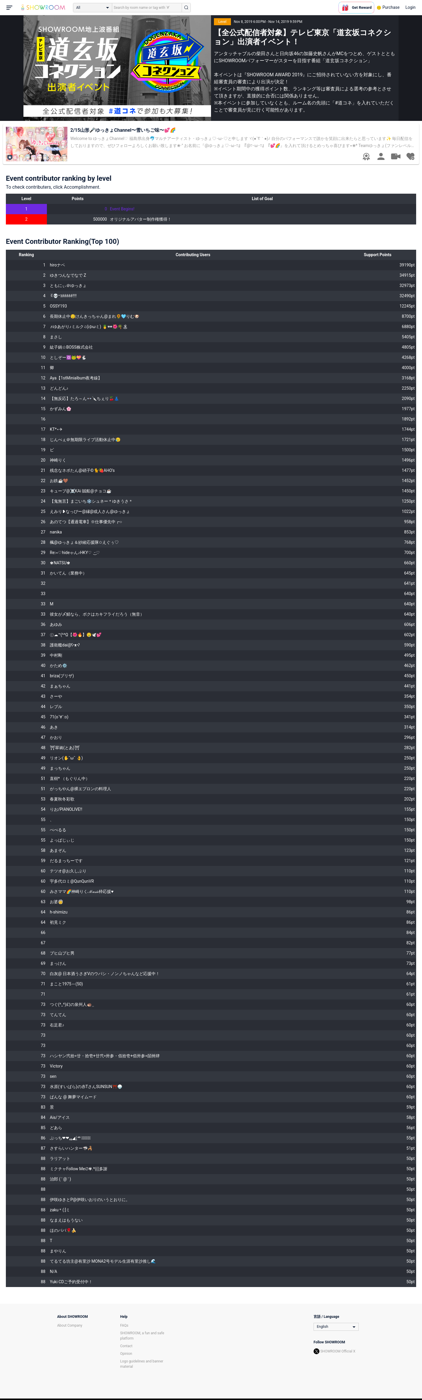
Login (410, 7)
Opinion (126, 1354)
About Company (69, 1325)
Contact (126, 1346)
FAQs (124, 1325)
